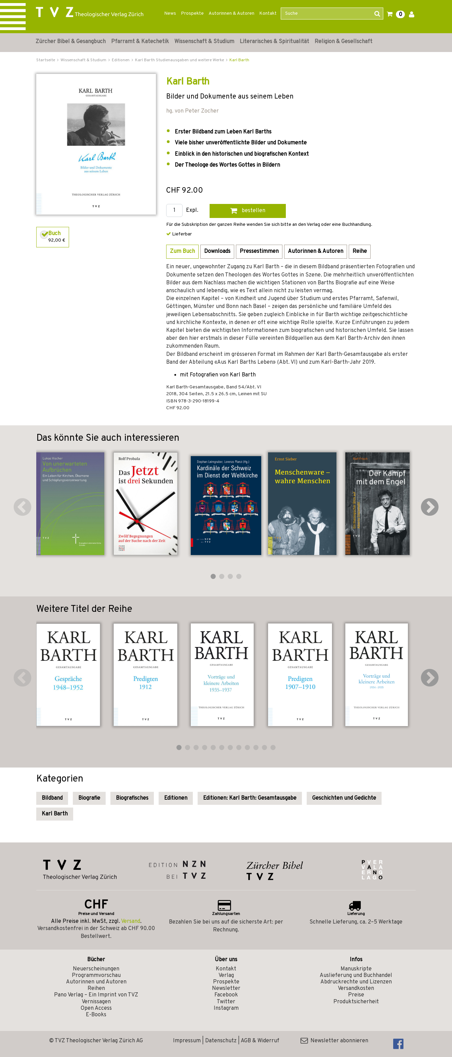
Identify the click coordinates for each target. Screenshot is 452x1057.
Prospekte (192, 13)
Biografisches (132, 798)
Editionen (175, 798)
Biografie (89, 798)
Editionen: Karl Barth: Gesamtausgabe (249, 798)
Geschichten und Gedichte (344, 798)
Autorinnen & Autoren (231, 13)
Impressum (187, 1040)
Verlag (226, 975)
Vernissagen (96, 1001)
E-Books (96, 1014)
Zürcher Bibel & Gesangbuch (71, 41)
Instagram (226, 1008)
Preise (356, 995)
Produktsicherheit (356, 1001)
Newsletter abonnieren (334, 1040)
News (170, 13)
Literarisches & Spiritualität (274, 41)
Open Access (96, 1008)
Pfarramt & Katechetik (140, 41)
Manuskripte (356, 969)
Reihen (96, 988)
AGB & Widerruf (260, 1040)
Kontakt (268, 13)
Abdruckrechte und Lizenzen (356, 982)
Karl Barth (239, 60)
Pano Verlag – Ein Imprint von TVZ (96, 995)
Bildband (52, 798)
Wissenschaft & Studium (204, 41)
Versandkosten (356, 988)
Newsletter (226, 988)
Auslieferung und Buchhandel (356, 975)
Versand (130, 921)
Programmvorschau (96, 975)
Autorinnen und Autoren (96, 982)
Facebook (226, 995)
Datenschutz (221, 1040)
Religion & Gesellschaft (343, 41)
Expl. (192, 210)
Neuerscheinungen (96, 969)
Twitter (226, 1001)
